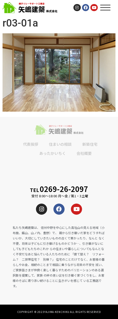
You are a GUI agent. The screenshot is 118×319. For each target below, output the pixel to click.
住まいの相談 (60, 144)
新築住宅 (89, 144)
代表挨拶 (30, 144)
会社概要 (84, 153)
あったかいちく (52, 153)
